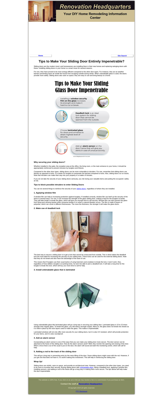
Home (40, 56)
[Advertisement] (81, 37)
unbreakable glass (86, 367)
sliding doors (81, 189)
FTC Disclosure (81, 391)
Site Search (122, 56)
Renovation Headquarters (90, 384)
